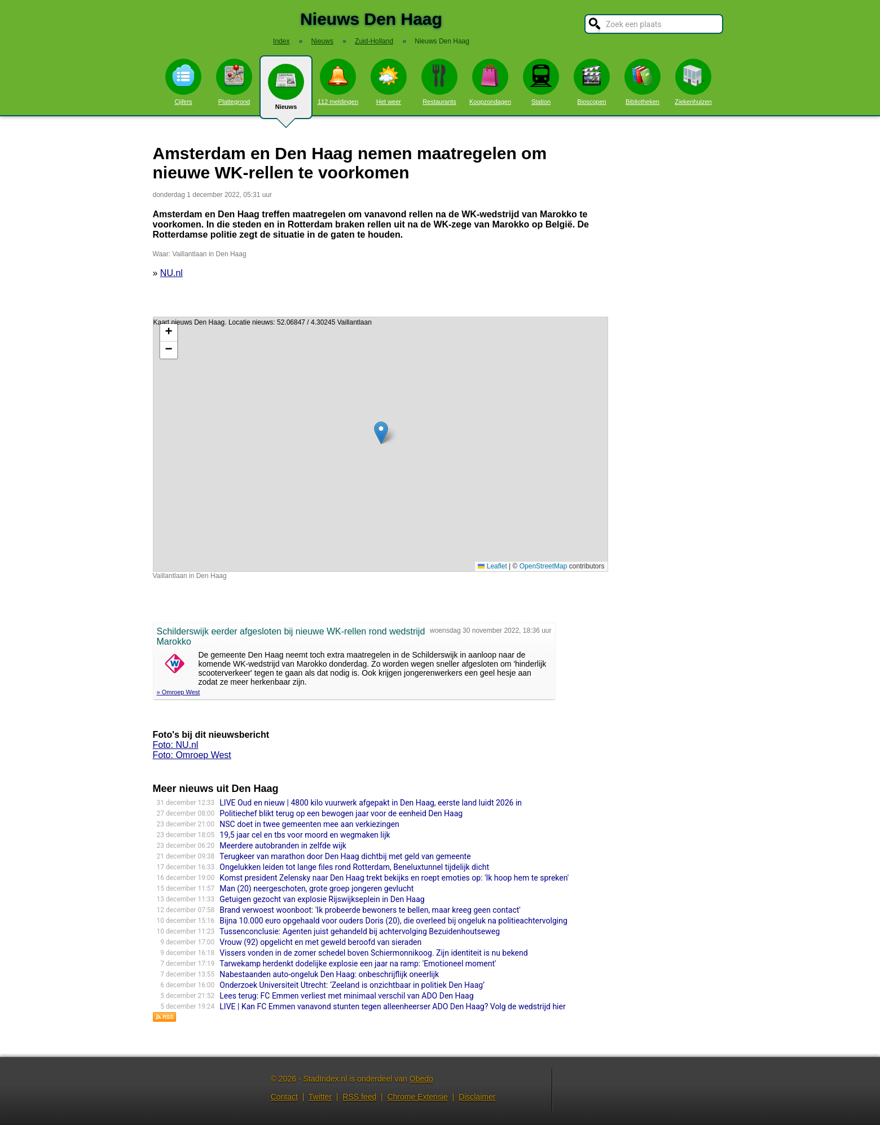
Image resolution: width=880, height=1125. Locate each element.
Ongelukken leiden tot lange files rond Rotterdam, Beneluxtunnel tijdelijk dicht (354, 867)
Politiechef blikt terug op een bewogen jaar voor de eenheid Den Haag (341, 813)
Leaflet (492, 566)
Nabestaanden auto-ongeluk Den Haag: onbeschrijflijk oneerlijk (329, 974)
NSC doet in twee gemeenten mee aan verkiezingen (309, 824)
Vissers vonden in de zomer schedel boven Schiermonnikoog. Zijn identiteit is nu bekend (373, 952)
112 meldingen (338, 82)
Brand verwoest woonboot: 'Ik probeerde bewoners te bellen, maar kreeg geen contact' (369, 909)
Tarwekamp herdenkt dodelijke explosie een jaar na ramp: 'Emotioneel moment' (357, 963)
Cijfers (183, 82)
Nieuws (286, 91)
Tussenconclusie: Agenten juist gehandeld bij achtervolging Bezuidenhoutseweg (359, 931)
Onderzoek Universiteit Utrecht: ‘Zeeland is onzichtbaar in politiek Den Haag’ (352, 985)
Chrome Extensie (417, 1096)
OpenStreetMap (543, 566)
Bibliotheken (642, 82)
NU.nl (171, 273)
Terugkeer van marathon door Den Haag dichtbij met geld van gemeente (344, 856)
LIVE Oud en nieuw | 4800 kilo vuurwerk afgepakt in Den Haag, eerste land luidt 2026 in (370, 802)
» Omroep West (178, 692)
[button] (381, 432)
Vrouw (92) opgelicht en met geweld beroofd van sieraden (320, 942)
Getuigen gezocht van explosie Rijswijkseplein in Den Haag (321, 899)
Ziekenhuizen (693, 82)
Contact (284, 1096)
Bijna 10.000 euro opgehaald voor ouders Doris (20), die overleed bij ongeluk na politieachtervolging (393, 920)
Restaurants (439, 82)
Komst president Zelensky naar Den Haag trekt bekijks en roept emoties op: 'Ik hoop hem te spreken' (394, 877)
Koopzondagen (490, 82)
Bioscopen (592, 82)
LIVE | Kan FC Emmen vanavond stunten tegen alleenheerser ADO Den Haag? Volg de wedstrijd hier (392, 1006)
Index (281, 41)
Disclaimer (477, 1096)
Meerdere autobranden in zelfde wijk (282, 845)
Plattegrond (234, 82)
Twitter (320, 1096)
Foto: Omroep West (192, 755)
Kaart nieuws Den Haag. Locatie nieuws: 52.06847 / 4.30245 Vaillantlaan (379, 444)
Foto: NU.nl (176, 745)
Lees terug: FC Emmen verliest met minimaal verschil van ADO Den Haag (346, 995)
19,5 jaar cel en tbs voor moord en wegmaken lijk (304, 834)
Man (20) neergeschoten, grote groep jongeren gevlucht (316, 888)
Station (541, 82)
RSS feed (359, 1096)
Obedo (421, 1078)
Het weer (389, 82)
